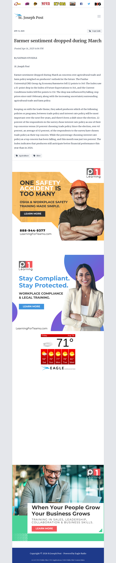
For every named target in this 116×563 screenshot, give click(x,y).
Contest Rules (80, 560)
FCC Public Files (42, 560)
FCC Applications (56, 560)
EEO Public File (68, 560)
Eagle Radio (80, 553)
